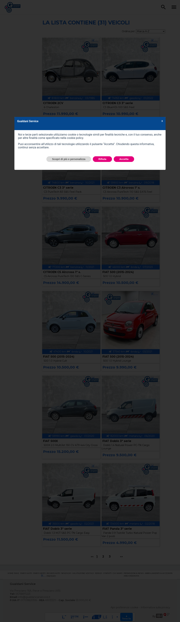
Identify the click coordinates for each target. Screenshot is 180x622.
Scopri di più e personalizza (68, 159)
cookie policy (75, 138)
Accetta (123, 159)
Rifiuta (102, 159)
